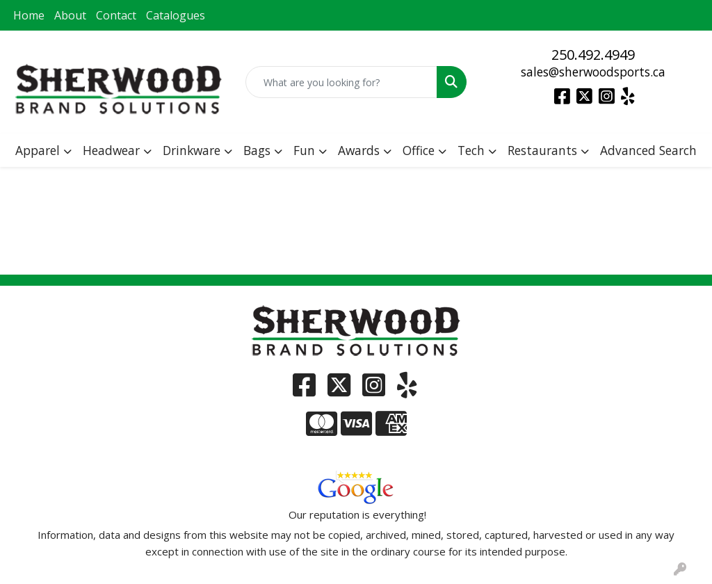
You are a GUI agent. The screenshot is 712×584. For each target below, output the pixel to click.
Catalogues (175, 15)
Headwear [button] (111, 150)
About (70, 15)
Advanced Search (648, 150)
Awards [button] (359, 150)
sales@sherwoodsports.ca (593, 71)
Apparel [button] (37, 150)
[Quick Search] (341, 82)
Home (28, 15)
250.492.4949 (593, 54)
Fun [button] (304, 150)
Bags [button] (256, 150)
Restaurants (542, 150)
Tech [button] (471, 150)
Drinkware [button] (191, 150)
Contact (116, 15)
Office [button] (419, 150)
